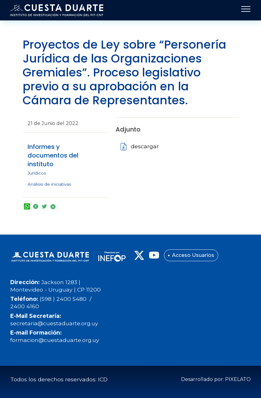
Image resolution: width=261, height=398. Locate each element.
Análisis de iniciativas (49, 184)
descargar (145, 146)
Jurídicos (37, 173)
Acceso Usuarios (193, 255)
